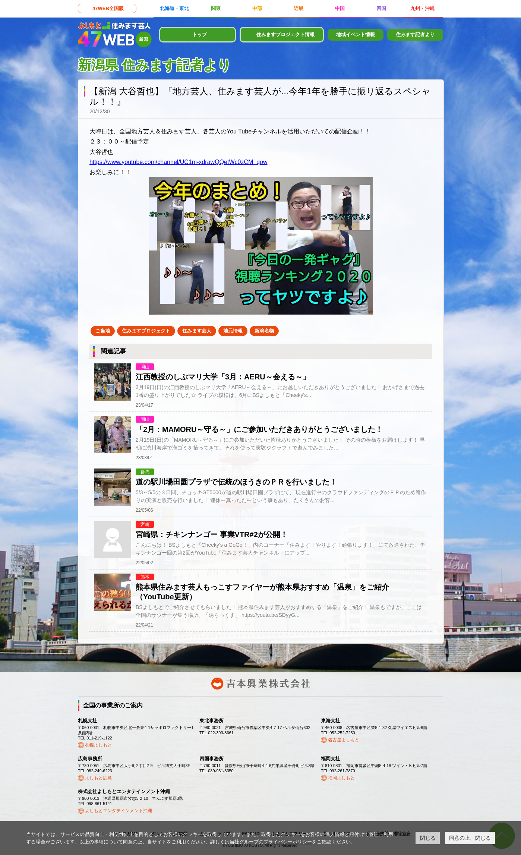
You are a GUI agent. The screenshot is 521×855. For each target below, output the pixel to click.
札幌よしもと (98, 745)
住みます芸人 (196, 331)
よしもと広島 (98, 777)
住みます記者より (415, 34)
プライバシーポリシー (287, 842)
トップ (199, 34)
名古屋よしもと (343, 739)
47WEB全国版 (108, 8)
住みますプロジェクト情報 (285, 34)
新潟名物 (264, 331)
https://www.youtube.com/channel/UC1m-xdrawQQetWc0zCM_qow (178, 162)
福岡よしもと (341, 777)
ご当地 (102, 331)
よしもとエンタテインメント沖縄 (118, 810)
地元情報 (233, 331)
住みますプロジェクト (146, 331)
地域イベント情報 (355, 34)
